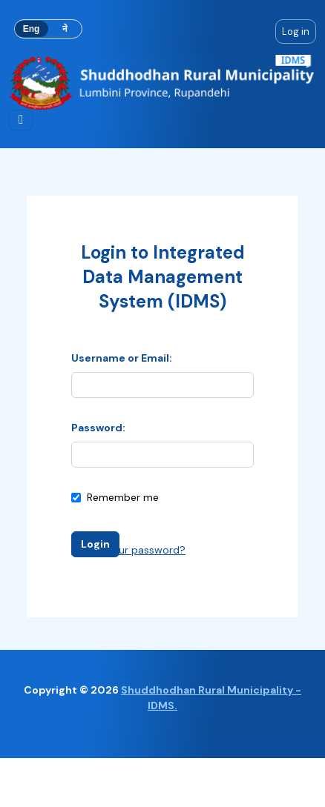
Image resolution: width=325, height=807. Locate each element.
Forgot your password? (128, 550)
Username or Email (120, 358)
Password (96, 427)
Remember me (115, 497)
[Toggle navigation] (21, 120)
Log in (295, 31)
